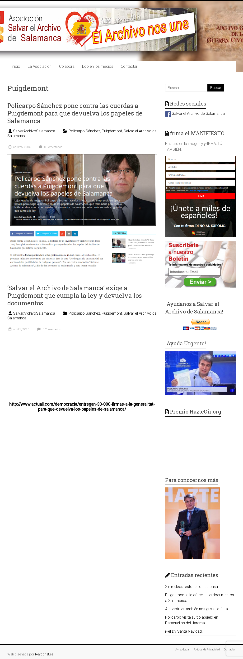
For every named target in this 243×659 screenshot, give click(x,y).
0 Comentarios (50, 147)
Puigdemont (112, 131)
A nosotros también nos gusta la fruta (196, 609)
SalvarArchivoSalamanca (34, 131)
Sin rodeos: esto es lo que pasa (191, 586)
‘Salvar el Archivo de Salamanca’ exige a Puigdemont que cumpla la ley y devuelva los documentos (74, 295)
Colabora (67, 66)
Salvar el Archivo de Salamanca (195, 113)
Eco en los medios (97, 66)
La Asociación (39, 66)
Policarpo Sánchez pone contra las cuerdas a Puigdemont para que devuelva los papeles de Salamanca (74, 113)
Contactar (129, 66)
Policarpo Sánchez (84, 131)
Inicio (15, 66)
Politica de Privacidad (206, 649)
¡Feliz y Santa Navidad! (183, 631)
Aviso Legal (182, 649)
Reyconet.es (44, 654)
